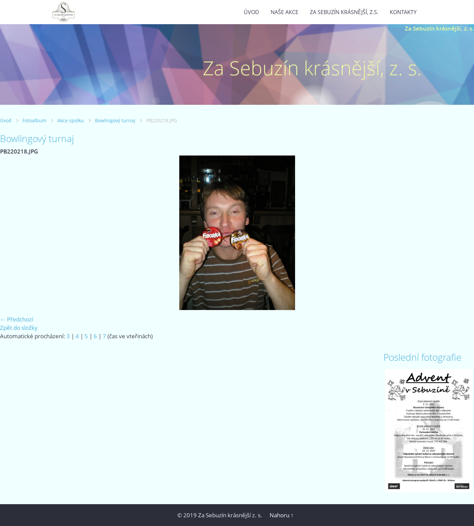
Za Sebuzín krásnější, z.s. (344, 12)
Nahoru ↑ (282, 515)
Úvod (251, 12)
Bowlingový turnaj (115, 120)
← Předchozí (16, 319)
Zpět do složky (19, 328)
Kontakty (403, 12)
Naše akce (284, 12)
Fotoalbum (34, 120)
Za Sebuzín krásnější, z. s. (439, 28)
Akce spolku (70, 120)
